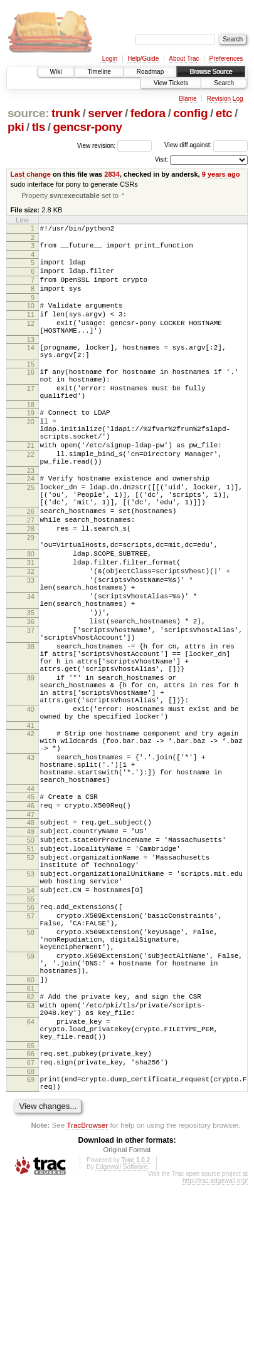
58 (30, 1072)
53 (30, 1003)
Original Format (127, 1322)
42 (30, 834)
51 (30, 972)
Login (109, 58)
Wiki (56, 71)
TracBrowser (87, 1297)
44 (30, 903)
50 (30, 961)
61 (30, 1142)
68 (30, 1240)
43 (30, 864)
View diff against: (206, 145)
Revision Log (225, 98)
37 (30, 708)
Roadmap (150, 71)
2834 (112, 174)
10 (30, 318)
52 (30, 983)
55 (30, 1033)
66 (30, 1218)
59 (30, 1102)
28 (30, 584)
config (190, 113)
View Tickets (171, 83)
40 (30, 806)
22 (30, 495)
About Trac (184, 58)
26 (30, 563)
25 (30, 534)
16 (30, 396)
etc (224, 113)
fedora (148, 113)
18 (30, 436)
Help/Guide (143, 58)
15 (30, 388)
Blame (187, 98)
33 (30, 647)
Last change (31, 174)
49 (30, 951)
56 (30, 1042)
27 (30, 574)
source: (28, 113)
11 (30, 329)
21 (30, 484)
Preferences (226, 58)
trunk (65, 113)
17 (30, 416)
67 (30, 1229)
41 (30, 826)
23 (30, 515)
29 (30, 595)
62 (30, 1150)
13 (30, 359)
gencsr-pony (87, 126)
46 (30, 921)
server (105, 113)
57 (30, 1052)
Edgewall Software (121, 1339)
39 (30, 767)
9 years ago (221, 174)
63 (30, 1161)
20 (30, 455)
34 (30, 667)
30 (30, 615)
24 (30, 523)
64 (30, 1181)
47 (30, 932)
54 (30, 1023)
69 (30, 1248)
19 (30, 444)
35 (30, 687)
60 (30, 1131)
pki (16, 126)
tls (38, 126)
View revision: (96, 145)
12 (30, 339)
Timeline (98, 71)
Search (224, 83)
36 (30, 698)
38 (30, 728)
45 (30, 911)
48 (30, 940)
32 (30, 636)
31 (30, 626)
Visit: (162, 159)
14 (30, 368)
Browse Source (210, 71)
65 (30, 1210)
